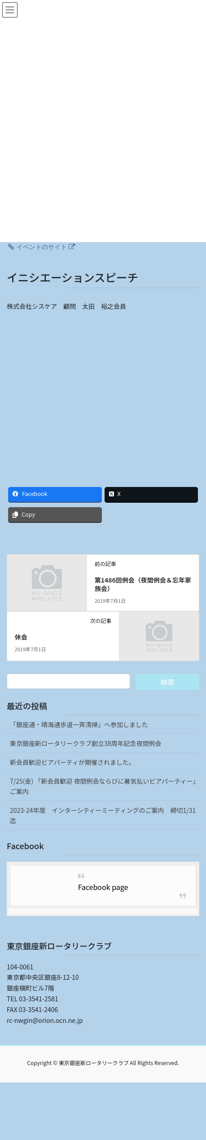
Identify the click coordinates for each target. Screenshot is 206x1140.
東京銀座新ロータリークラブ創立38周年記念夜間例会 (86, 743)
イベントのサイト (41, 246)
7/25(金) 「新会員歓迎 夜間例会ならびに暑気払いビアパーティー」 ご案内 (104, 786)
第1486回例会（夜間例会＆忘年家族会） (143, 584)
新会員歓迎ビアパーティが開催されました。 (72, 762)
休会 (21, 636)
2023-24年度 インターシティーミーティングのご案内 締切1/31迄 (103, 815)
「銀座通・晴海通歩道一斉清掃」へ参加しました (79, 724)
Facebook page (103, 886)
